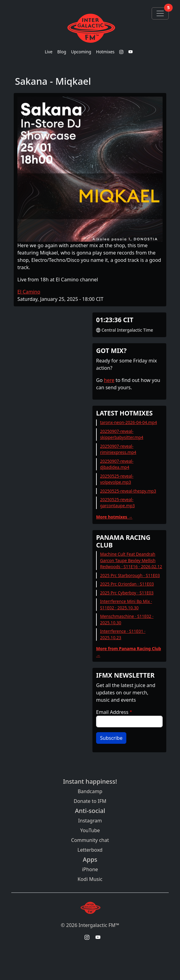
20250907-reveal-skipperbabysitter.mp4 (121, 434)
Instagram (90, 820)
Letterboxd (90, 849)
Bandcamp (90, 791)
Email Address (112, 712)
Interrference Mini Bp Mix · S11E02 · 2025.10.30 (126, 604)
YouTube (90, 830)
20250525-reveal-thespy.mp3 (128, 491)
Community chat (90, 840)
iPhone (90, 869)
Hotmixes (105, 52)
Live (48, 52)
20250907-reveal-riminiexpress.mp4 (118, 449)
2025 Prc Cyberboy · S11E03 (127, 593)
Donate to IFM (90, 801)
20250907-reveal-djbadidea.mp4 (116, 464)
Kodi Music (90, 879)
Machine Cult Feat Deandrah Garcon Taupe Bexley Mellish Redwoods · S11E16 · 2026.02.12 (131, 560)
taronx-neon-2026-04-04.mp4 (128, 422)
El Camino (28, 291)
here (109, 380)
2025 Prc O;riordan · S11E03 (127, 584)
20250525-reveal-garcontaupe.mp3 (117, 502)
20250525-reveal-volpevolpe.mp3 (116, 479)
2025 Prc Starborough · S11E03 (130, 575)
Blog (61, 52)
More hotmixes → (114, 517)
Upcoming (81, 52)
